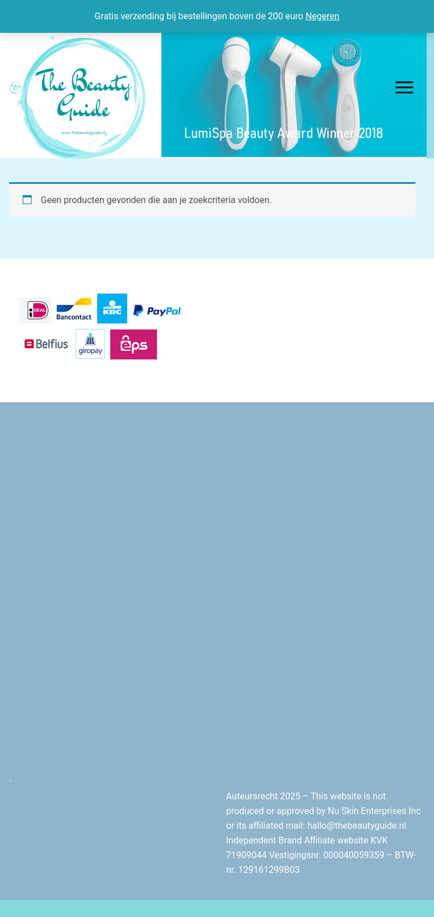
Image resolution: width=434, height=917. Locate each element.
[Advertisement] (217, 509)
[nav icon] (404, 88)
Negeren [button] (323, 16)
